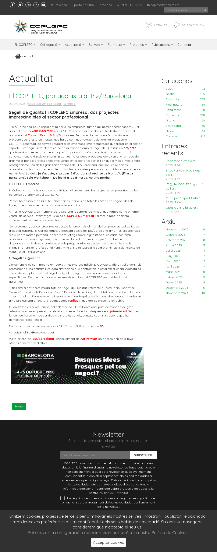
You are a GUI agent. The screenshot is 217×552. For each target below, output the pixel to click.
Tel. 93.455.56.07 (129, 5)
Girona (185, 120)
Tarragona (185, 126)
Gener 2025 (185, 282)
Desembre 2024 (185, 288)
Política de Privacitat (113, 493)
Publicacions (162, 45)
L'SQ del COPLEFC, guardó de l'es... (184, 186)
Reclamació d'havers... (181, 161)
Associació (74, 45)
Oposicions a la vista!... (182, 207)
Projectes (138, 45)
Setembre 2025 (185, 240)
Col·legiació (50, 45)
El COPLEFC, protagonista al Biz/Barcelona (70, 96)
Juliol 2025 (185, 250)
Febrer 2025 (185, 277)
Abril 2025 (185, 266)
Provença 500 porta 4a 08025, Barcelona (81, 5)
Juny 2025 (185, 256)
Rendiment (185, 110)
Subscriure (143, 455)
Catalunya (185, 136)
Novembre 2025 (185, 229)
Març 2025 (185, 272)
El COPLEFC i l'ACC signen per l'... (184, 173)
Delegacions (193, 25)
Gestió (185, 94)
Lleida (185, 131)
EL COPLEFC (24, 45)
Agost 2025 (185, 245)
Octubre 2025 (185, 235)
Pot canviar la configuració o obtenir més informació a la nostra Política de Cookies (107, 532)
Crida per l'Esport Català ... (184, 198)
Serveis (96, 45)
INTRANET (160, 25)
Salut (185, 88)
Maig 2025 (185, 261)
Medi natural (185, 104)
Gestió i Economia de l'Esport (44, 103)
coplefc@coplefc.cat (164, 5)
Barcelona (69, 103)
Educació (185, 99)
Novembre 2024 (185, 293)
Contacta (184, 45)
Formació (116, 45)
